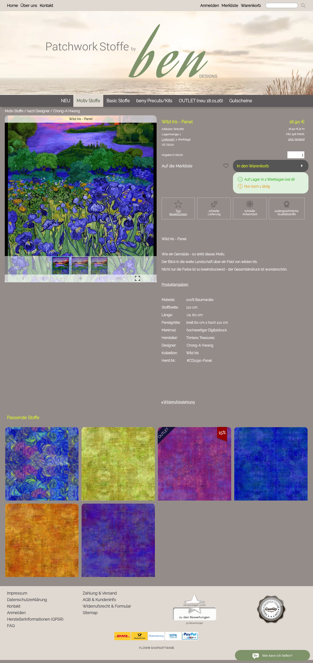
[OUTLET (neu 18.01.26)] (200, 101)
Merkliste (229, 5)
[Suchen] (281, 5)
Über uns (28, 5)
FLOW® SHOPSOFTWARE (156, 648)
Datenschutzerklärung (27, 599)
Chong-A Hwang (66, 111)
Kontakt (46, 5)
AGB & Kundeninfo (99, 599)
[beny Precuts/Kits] (154, 101)
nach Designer (38, 111)
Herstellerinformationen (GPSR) (35, 619)
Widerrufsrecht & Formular (107, 606)
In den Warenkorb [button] (253, 166)
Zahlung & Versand (100, 593)
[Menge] (296, 155)
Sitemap (90, 612)
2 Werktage (176, 139)
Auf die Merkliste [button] (177, 166)
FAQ (11, 625)
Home (12, 5)
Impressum (17, 593)
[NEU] (65, 101)
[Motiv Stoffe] (88, 101)
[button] (303, 5)
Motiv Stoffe (14, 111)
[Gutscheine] (240, 101)
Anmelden (209, 5)
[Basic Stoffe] (118, 101)
